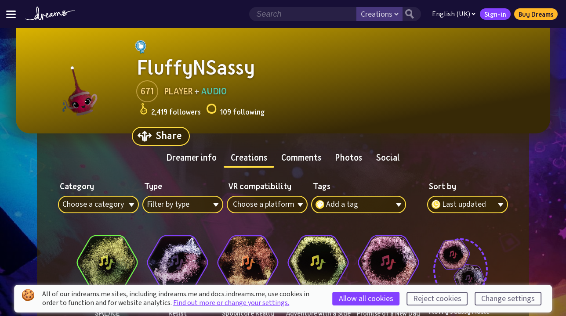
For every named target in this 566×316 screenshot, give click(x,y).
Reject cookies (437, 298)
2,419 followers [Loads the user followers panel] (170, 110)
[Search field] (302, 14)
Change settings (508, 298)
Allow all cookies (366, 298)
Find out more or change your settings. (231, 302)
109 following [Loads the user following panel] (235, 110)
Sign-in (494, 14)
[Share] (161, 136)
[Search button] (411, 14)
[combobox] (467, 204)
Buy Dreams (535, 14)
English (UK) (453, 14)
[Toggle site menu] (11, 14)
